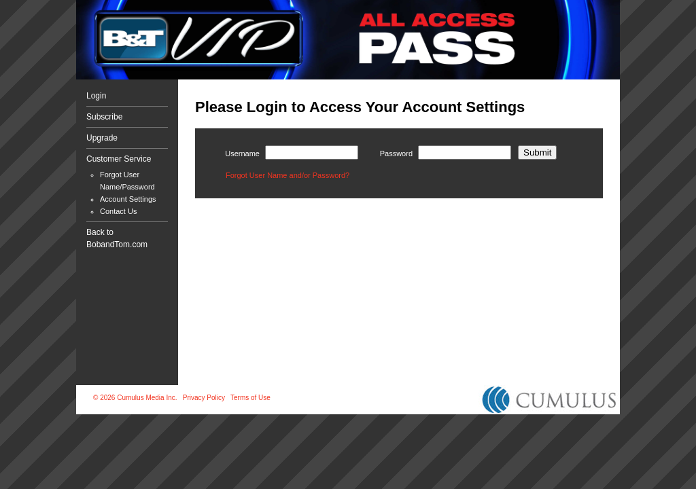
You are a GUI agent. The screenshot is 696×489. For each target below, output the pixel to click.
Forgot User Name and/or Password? (287, 175)
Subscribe (104, 117)
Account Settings (128, 199)
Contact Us (118, 211)
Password (396, 153)
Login (96, 96)
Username (242, 153)
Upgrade (102, 138)
